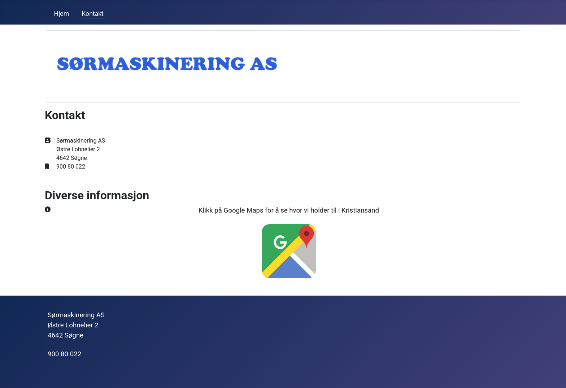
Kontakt (93, 13)
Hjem (61, 13)
